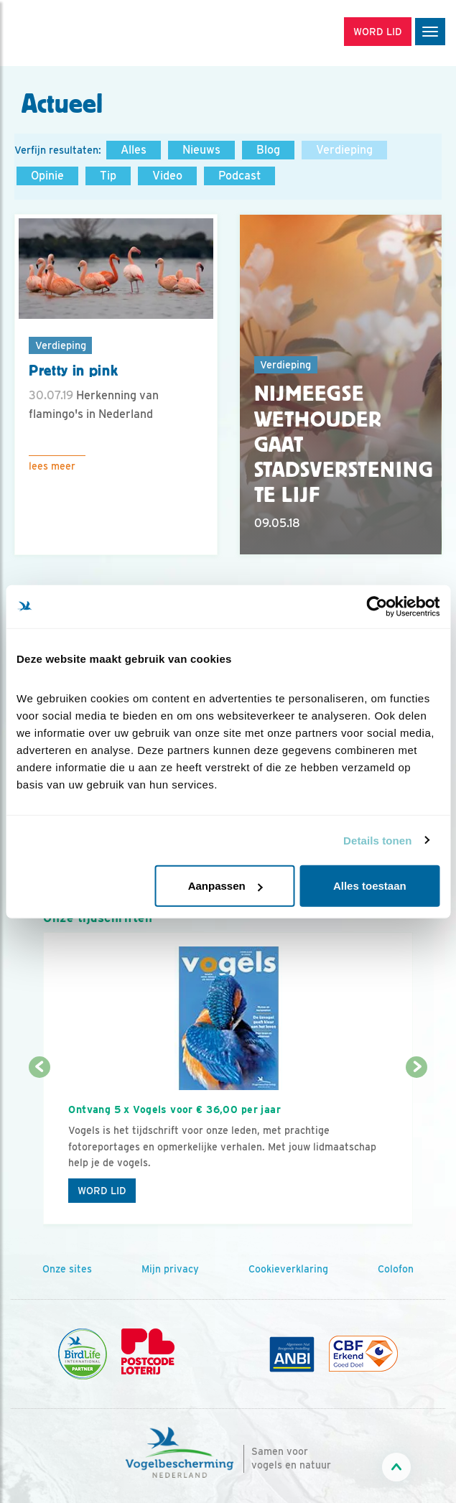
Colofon (396, 1269)
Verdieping (344, 150)
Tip (108, 175)
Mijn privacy (170, 1269)
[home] (71, 33)
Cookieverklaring (288, 1269)
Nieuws (201, 150)
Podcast (239, 175)
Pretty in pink (73, 370)
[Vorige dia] (39, 1147)
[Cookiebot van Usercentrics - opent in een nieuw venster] (376, 606)
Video (167, 175)
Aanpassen (225, 886)
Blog (268, 150)
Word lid (102, 1190)
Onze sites (67, 1269)
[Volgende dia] (417, 1147)
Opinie (47, 175)
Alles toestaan (369, 886)
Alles (133, 150)
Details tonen (377, 840)
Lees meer (52, 466)
